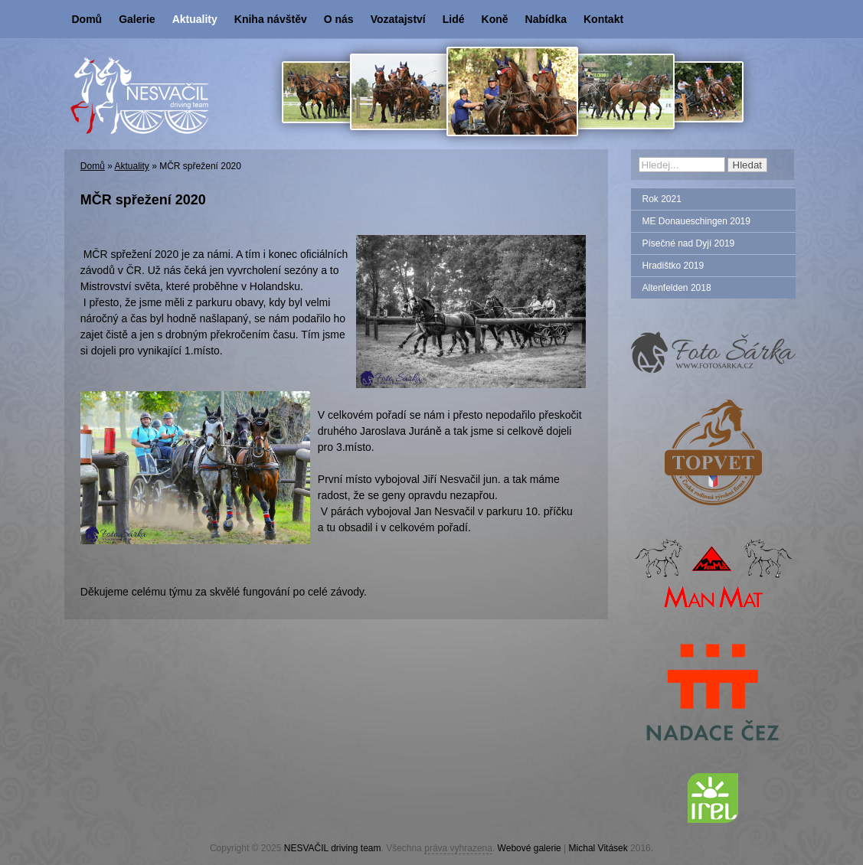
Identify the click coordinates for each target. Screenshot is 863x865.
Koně (495, 19)
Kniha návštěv (270, 19)
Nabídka (546, 19)
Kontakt (603, 19)
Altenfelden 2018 (676, 287)
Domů (87, 19)
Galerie (137, 19)
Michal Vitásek (598, 848)
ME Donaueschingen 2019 (696, 221)
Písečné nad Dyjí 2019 (688, 243)
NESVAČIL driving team (332, 848)
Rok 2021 (662, 199)
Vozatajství (398, 19)
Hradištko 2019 (673, 265)
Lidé (454, 19)
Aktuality (194, 19)
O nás (339, 19)
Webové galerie (529, 848)
